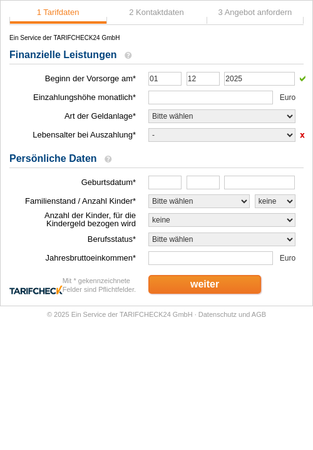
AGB (259, 314)
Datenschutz (217, 314)
